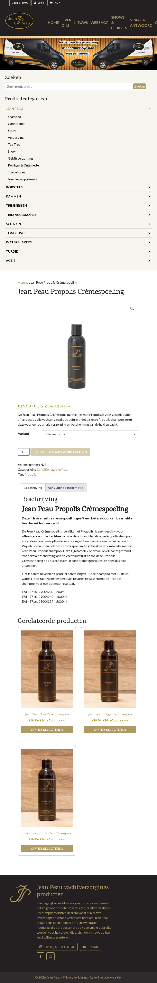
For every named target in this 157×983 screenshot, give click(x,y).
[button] (132, 308)
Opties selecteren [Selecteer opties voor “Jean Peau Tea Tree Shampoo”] (47, 729)
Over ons (66, 22)
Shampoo (14, 117)
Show (12, 151)
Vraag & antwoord (141, 22)
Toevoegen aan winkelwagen (60, 452)
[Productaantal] (24, 452)
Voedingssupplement (22, 179)
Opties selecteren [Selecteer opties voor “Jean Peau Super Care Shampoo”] (47, 848)
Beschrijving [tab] (33, 487)
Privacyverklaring (75, 977)
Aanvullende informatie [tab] (65, 487)
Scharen (78, 224)
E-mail (91, 947)
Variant (23, 433)
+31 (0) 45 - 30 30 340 (57, 947)
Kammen (78, 196)
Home (53, 22)
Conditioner (16, 123)
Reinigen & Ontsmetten (24, 165)
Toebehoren (16, 172)
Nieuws (81, 22)
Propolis (30, 474)
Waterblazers (78, 242)
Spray (12, 130)
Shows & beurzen (119, 22)
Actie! (78, 260)
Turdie (78, 251)
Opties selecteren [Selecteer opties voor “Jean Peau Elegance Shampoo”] (110, 729)
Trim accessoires (78, 214)
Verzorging (16, 137)
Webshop (100, 22)
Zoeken (139, 86)
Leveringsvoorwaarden (106, 977)
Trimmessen (78, 205)
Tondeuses (78, 233)
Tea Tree (14, 144)
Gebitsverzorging (20, 158)
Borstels (78, 187)
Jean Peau (78, 108)
